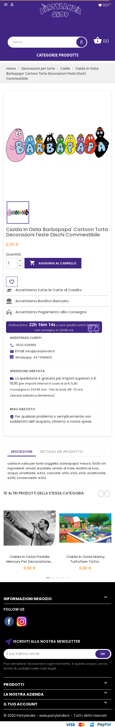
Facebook (9, 621)
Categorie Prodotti (57, 55)
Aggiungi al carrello (53, 263)
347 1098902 (42, 357)
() (103, 5)
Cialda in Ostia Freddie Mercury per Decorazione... (29, 559)
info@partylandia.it (40, 351)
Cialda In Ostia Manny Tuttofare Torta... (85, 559)
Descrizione (21, 451)
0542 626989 (26, 345)
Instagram (22, 621)
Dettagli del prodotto (61, 451)
